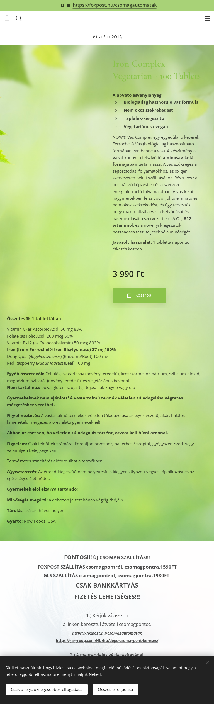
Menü (207, 18)
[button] (18, 18)
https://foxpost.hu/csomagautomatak (115, 5)
